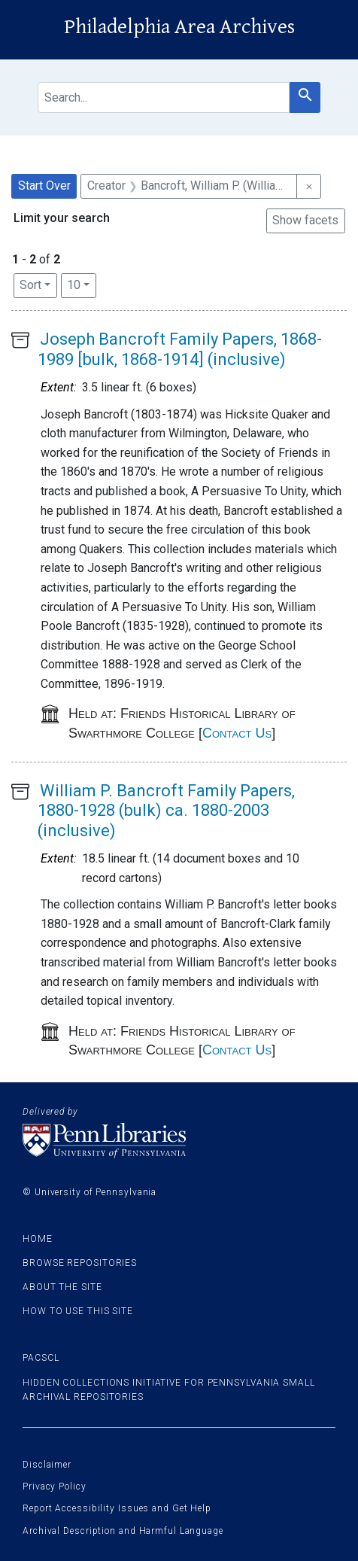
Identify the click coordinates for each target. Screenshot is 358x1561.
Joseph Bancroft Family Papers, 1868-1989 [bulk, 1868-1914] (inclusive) (180, 349)
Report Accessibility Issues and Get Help (117, 1508)
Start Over (44, 185)
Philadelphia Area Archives (179, 27)
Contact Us (237, 733)
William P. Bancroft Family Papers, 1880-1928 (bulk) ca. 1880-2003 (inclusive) (166, 810)
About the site (62, 1287)
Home (38, 1239)
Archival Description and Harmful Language (123, 1531)
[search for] (164, 97)
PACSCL (41, 1358)
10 (81, 283)
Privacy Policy (54, 1486)
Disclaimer (47, 1464)
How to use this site (78, 1311)
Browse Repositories (80, 1263)
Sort (30, 285)
